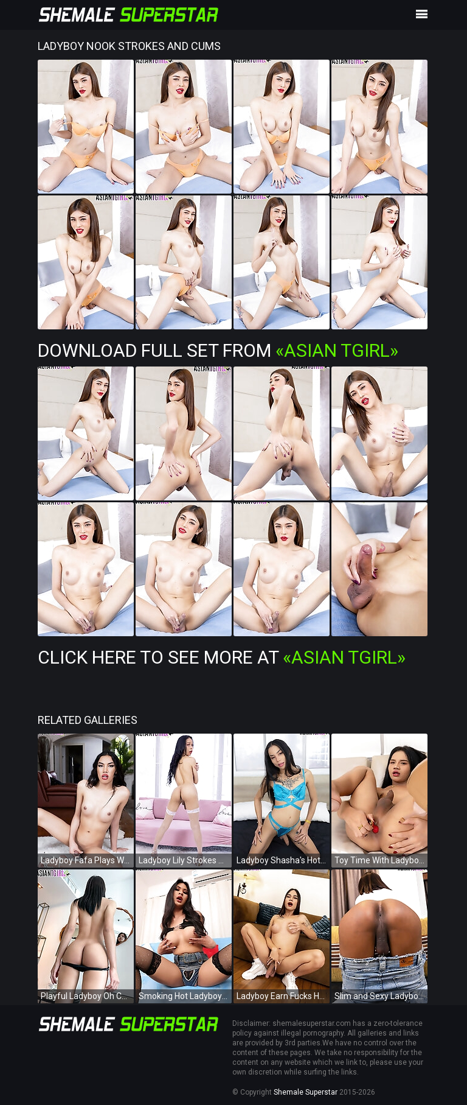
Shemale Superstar (305, 1092)
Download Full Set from (218, 350)
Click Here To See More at (222, 657)
